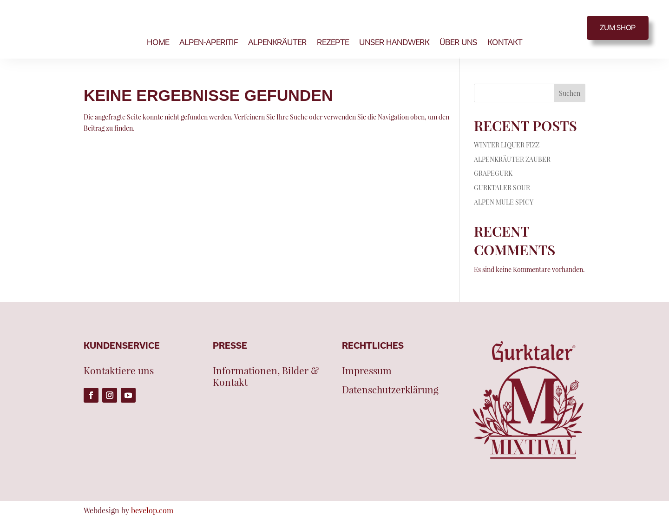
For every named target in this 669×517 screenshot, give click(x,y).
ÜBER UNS (458, 42)
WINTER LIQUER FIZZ (506, 144)
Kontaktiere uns (119, 371)
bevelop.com (152, 510)
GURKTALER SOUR (502, 187)
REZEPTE (333, 42)
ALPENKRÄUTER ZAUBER (512, 159)
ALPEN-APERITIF (208, 42)
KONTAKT (504, 42)
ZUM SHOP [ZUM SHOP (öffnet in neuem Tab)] (618, 28)
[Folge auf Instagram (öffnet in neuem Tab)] (109, 395)
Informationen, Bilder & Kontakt (266, 376)
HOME (158, 42)
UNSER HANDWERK (394, 42)
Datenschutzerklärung (390, 390)
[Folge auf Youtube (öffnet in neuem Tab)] (128, 395)
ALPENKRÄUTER (277, 42)
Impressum (367, 371)
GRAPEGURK (493, 173)
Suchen (569, 93)
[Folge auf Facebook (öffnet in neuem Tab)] (91, 395)
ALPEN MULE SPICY (503, 202)
